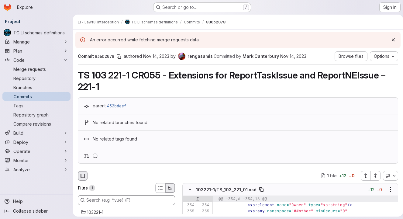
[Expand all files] (363, 176)
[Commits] (36, 96)
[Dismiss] (390, 39)
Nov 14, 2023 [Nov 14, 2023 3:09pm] (156, 56)
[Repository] (36, 78)
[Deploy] (36, 142)
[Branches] (36, 87)
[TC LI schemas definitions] (36, 32)
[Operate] (36, 151)
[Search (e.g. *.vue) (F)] (126, 200)
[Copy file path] (261, 189)
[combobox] (388, 176)
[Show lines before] (198, 199)
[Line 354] (189, 205)
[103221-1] (126, 212)
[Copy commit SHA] (118, 56)
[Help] (36, 201)
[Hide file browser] (83, 176)
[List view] (160, 188)
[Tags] (36, 105)
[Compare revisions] (36, 124)
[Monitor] (36, 160)
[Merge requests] (36, 69)
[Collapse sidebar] (36, 211)
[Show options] (388, 189)
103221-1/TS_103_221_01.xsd (226, 189)
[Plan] (36, 51)
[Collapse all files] (373, 176)
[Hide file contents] (190, 189)
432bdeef (116, 106)
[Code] (36, 60)
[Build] (36, 133)
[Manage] (36, 41)
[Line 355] (189, 211)
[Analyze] (36, 169)
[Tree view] (170, 188)
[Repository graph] (36, 114)
